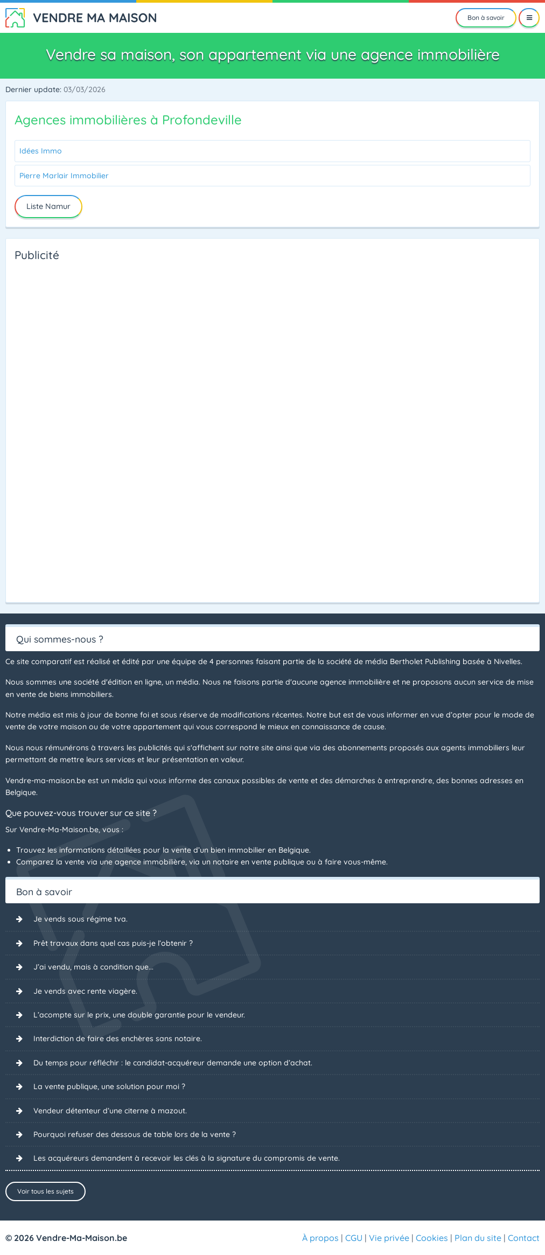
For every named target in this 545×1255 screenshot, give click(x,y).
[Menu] (529, 17)
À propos (320, 1237)
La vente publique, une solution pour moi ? (109, 1086)
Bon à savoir (486, 17)
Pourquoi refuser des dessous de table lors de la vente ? (134, 1134)
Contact (524, 1237)
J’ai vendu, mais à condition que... (93, 967)
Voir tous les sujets (45, 1191)
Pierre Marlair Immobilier (64, 175)
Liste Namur (48, 206)
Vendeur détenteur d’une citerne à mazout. (110, 1110)
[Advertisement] (58, 428)
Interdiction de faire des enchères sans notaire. (117, 1038)
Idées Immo (40, 151)
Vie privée (389, 1237)
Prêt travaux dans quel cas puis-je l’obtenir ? (113, 943)
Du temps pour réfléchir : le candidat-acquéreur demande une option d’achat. (172, 1063)
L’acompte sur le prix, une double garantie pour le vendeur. (139, 1015)
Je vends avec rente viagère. (85, 991)
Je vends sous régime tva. (80, 919)
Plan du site (478, 1237)
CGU (353, 1237)
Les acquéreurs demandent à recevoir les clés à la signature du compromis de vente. (186, 1158)
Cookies (432, 1237)
